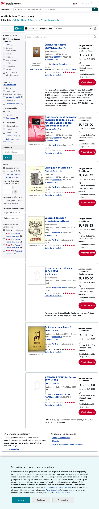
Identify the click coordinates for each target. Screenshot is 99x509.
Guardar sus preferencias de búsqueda (67, 444)
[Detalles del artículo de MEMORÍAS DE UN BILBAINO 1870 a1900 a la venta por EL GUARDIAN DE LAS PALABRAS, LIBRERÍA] (36, 385)
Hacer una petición (11, 449)
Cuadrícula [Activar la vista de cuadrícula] (30, 28)
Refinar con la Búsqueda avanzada (43, 20)
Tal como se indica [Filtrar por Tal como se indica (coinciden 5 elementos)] (13, 103)
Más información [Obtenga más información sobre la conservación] (9, 85)
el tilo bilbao (20, 20)
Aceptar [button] (21, 500)
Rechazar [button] (41, 500)
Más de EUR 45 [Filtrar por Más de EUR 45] (10, 178)
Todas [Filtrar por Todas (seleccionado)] (7, 112)
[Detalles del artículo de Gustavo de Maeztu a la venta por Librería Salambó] (36, 52)
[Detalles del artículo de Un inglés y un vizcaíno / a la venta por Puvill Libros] (36, 179)
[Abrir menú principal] (6, 9)
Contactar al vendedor (53, 75)
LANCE (67, 69)
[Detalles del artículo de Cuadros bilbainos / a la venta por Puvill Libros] (36, 230)
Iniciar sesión (85, 4)
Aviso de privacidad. (63, 492)
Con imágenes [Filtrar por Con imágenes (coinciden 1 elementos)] (11, 136)
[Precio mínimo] (8, 187)
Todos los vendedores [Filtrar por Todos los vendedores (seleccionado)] (14, 230)
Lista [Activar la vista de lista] (18, 28)
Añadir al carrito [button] (88, 82)
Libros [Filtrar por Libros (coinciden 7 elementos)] (8, 44)
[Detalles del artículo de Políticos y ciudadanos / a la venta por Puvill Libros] (36, 339)
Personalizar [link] (63, 500)
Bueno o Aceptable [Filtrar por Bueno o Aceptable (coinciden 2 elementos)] (13, 97)
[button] (95, 36)
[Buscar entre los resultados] (61, 37)
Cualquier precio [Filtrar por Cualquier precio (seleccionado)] (11, 168)
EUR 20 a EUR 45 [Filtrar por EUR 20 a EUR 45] (11, 174)
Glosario (55, 441)
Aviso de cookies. (53, 490)
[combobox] (53, 9)
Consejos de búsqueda (61, 438)
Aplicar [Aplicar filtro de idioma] (7, 157)
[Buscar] (95, 9)
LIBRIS (73, 69)
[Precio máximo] (8, 192)
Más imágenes (36, 69)
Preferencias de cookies (60, 487)
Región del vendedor (12, 213)
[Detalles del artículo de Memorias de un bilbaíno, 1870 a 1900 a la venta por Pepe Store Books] (36, 276)
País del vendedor (11, 218)
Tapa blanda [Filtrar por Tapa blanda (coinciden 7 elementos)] (10, 118)
